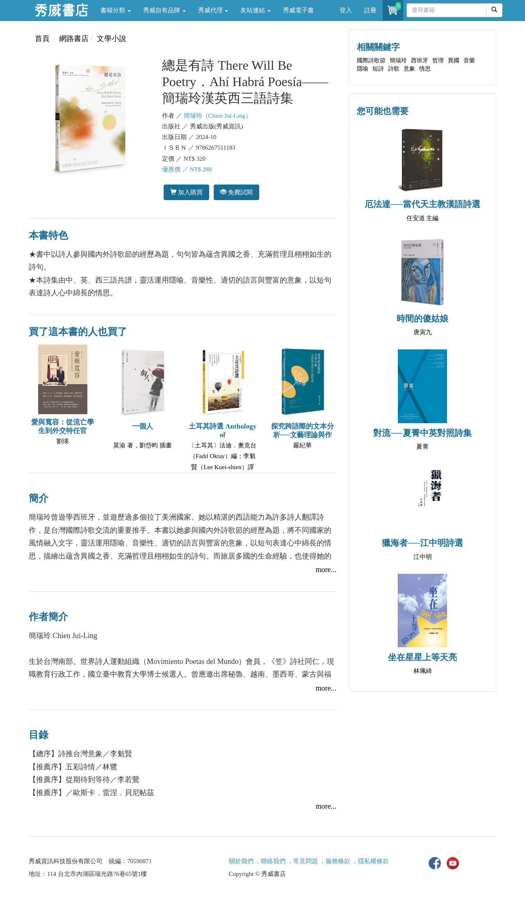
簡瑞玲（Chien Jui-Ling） (217, 115)
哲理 (438, 60)
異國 (453, 60)
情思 (425, 69)
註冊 (370, 10)
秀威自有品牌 (164, 10)
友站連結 (255, 10)
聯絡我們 (273, 861)
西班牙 (419, 60)
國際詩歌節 (371, 60)
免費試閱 (236, 192)
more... (326, 570)
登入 (346, 10)
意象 (409, 69)
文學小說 (111, 38)
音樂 (469, 60)
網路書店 (74, 38)
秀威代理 (213, 10)
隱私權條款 (373, 861)
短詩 (378, 69)
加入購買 (186, 192)
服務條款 (338, 861)
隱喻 (362, 69)
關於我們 (241, 861)
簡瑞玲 (398, 60)
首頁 (42, 38)
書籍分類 (115, 10)
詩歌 (393, 69)
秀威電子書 (298, 10)
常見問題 (305, 861)
